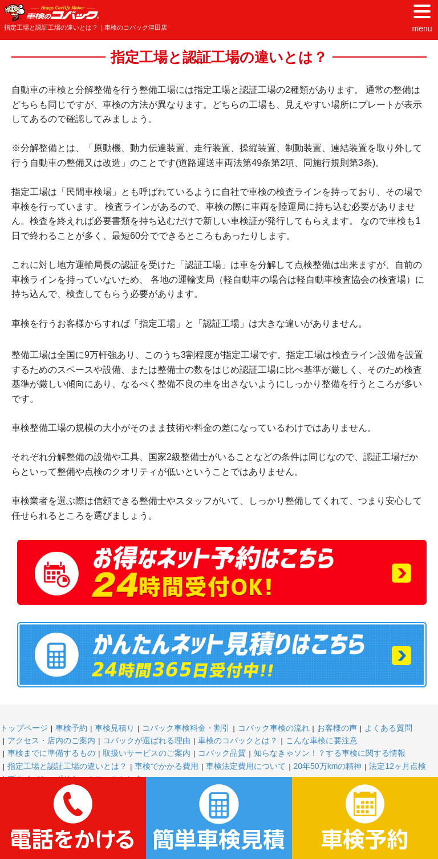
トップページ (24, 727)
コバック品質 (222, 753)
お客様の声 (337, 727)
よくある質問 (388, 727)
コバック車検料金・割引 (186, 727)
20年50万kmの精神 (328, 766)
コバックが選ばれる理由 (146, 740)
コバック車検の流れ (274, 727)
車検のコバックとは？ (238, 740)
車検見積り (115, 727)
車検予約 (71, 727)
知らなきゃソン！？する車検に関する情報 (329, 753)
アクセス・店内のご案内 (51, 740)
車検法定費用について (246, 766)
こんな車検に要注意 (322, 740)
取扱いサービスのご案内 (146, 753)
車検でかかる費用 (166, 766)
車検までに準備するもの (51, 753)
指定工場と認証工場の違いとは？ (67, 766)
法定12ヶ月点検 (397, 766)
